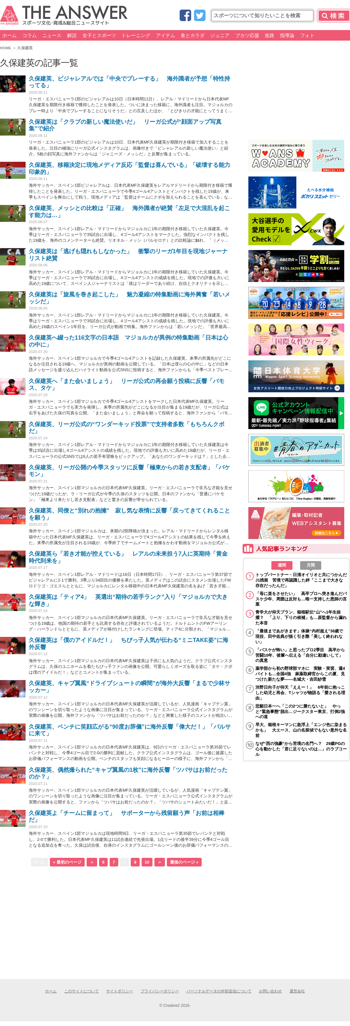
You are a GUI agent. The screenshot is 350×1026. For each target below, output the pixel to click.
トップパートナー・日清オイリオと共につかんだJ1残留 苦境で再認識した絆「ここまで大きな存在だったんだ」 (301, 580)
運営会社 (297, 991)
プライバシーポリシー (160, 991)
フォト (307, 35)
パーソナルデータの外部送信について (219, 991)
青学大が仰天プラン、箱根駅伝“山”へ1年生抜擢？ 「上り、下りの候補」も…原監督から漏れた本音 (301, 617)
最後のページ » (184, 862)
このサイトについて (81, 991)
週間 (282, 565)
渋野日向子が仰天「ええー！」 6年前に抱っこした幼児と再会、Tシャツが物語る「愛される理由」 (300, 693)
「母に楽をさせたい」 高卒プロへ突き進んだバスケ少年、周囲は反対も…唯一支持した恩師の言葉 (301, 599)
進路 (269, 35)
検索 (334, 15)
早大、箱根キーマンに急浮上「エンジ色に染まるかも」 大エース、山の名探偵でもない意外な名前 (301, 730)
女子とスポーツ (99, 35)
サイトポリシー (119, 991)
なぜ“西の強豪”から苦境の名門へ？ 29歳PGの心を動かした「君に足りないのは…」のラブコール (301, 749)
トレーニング (135, 35)
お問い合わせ (270, 991)
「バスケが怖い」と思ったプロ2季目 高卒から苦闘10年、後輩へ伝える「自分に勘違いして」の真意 (300, 655)
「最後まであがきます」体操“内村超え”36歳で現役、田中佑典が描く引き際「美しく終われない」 (299, 636)
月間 (311, 565)
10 (147, 862)
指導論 (287, 35)
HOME (5, 48)
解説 (72, 35)
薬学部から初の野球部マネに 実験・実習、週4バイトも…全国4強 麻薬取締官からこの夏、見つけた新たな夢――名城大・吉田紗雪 (300, 674)
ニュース (51, 35)
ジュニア (219, 35)
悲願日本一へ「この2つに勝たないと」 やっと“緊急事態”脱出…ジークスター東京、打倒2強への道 (300, 711)
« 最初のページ (67, 862)
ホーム (9, 35)
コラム (29, 35)
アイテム (165, 35)
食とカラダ (193, 35)
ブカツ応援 (247, 35)
